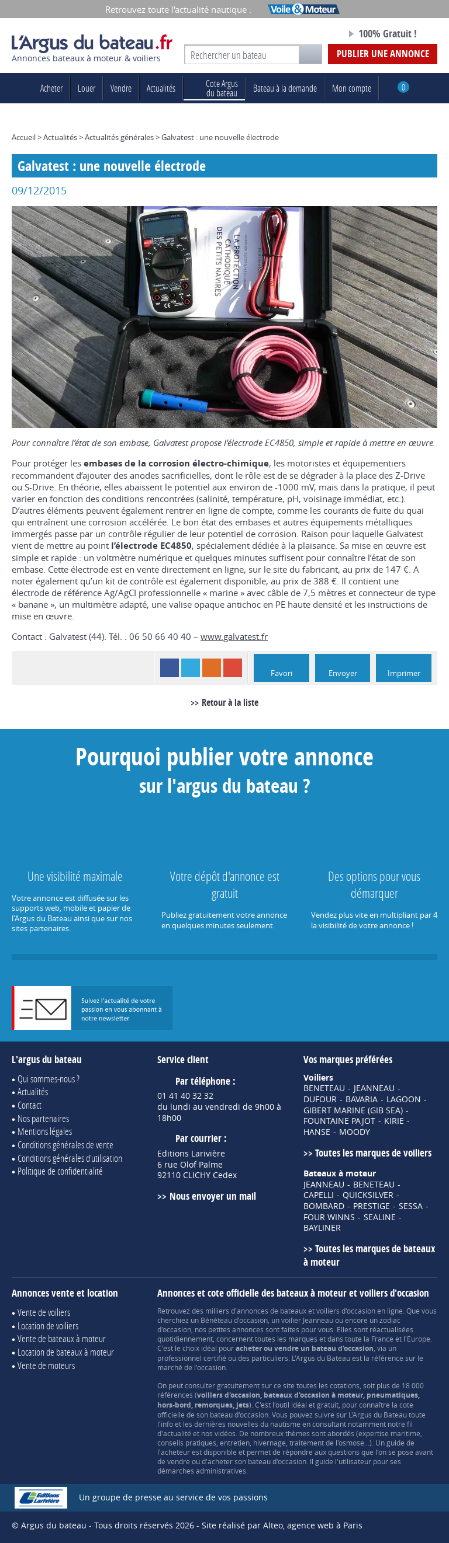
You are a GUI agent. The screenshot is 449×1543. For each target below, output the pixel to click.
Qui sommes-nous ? (49, 1078)
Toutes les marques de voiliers (373, 1152)
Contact (30, 1105)
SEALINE (380, 1217)
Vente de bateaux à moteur (62, 1338)
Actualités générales (119, 137)
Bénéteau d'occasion (234, 1320)
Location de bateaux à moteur (66, 1352)
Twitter (190, 668)
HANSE (316, 1132)
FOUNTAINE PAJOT (339, 1121)
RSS (211, 668)
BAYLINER (322, 1227)
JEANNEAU (374, 1088)
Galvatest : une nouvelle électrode (220, 137)
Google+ (232, 668)
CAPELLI (318, 1195)
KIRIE (394, 1121)
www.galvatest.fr (234, 636)
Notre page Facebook (316, 34)
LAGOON (403, 1099)
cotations (345, 1385)
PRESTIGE (371, 1206)
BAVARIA (362, 1099)
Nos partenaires (43, 1118)
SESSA (411, 1206)
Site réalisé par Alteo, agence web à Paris (282, 1525)
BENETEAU (324, 1088)
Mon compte (351, 88)
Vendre (121, 88)
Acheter (51, 88)
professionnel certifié (191, 1358)
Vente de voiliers (44, 1312)
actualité (177, 1433)
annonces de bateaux (271, 1310)
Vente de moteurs (46, 1365)
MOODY (354, 1132)
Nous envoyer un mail (213, 1196)
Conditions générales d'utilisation (70, 1158)
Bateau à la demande (285, 88)
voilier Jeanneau (307, 1320)
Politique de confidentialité (60, 1171)
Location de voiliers (48, 1325)
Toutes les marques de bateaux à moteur (369, 1255)
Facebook (169, 668)
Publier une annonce (383, 53)
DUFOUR (320, 1099)
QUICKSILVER (368, 1195)
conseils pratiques (186, 1442)
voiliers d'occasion (345, 1310)
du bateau (214, 88)
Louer (86, 88)
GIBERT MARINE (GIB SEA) (353, 1110)
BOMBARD (323, 1206)
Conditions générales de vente (65, 1144)
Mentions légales (45, 1131)
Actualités (161, 88)
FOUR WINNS (329, 1217)
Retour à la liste (230, 702)
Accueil (24, 137)
